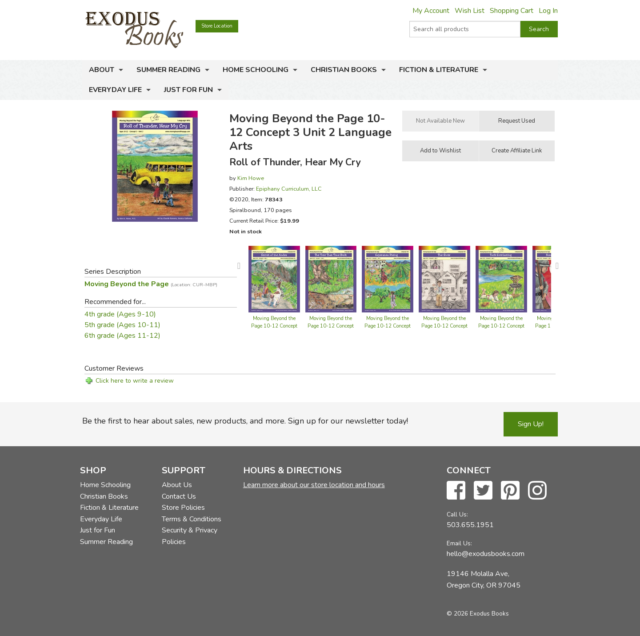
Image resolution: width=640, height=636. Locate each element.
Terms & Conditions (191, 519)
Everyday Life (115, 90)
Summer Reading (168, 70)
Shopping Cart (511, 11)
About (101, 70)
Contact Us (179, 496)
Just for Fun (188, 90)
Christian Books (344, 70)
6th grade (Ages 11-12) (122, 335)
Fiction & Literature (438, 70)
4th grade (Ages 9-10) (120, 314)
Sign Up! (531, 424)
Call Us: (457, 514)
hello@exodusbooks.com (485, 554)
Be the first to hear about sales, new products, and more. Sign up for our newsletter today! (245, 421)
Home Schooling (255, 70)
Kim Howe (250, 178)
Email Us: (459, 543)
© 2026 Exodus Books (478, 613)
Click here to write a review (135, 380)
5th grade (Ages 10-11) (122, 325)
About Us (177, 485)
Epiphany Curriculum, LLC (289, 188)
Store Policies (183, 507)
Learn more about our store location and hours (314, 485)
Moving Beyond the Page (150, 284)
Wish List (469, 11)
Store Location (216, 26)
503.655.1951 (470, 525)
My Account (430, 11)
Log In (548, 11)
